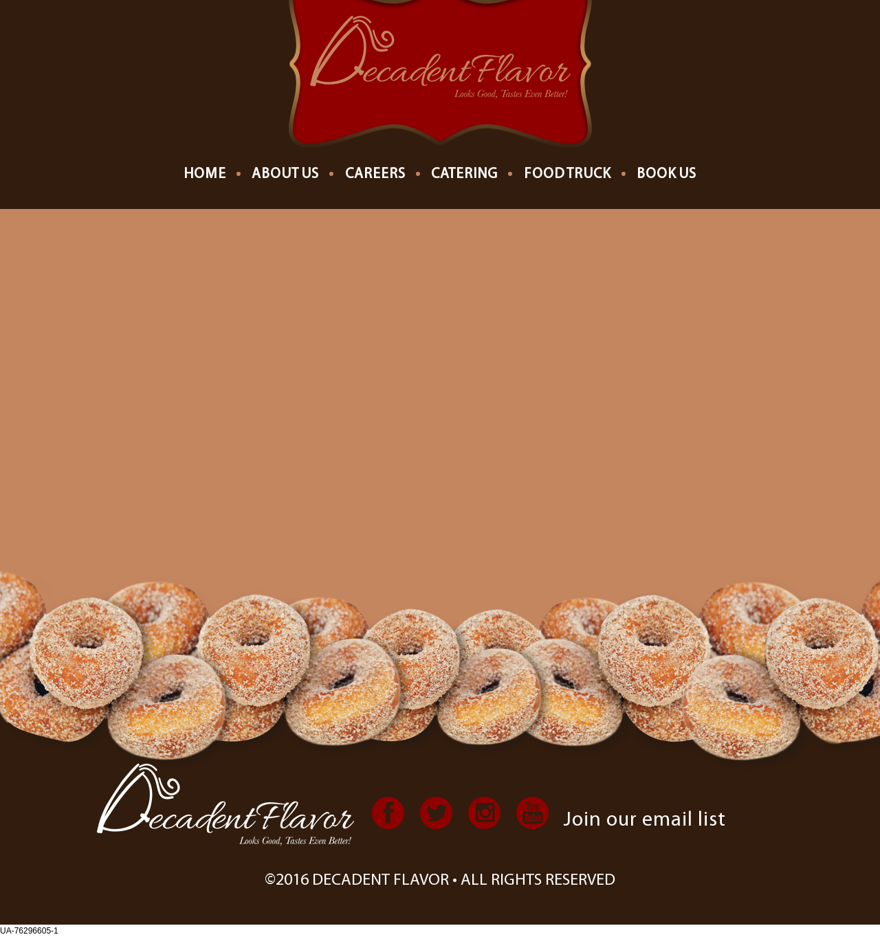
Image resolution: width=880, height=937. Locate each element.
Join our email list (645, 820)
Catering (464, 174)
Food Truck (567, 174)
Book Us (666, 174)
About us (285, 174)
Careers (375, 174)
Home (205, 174)
